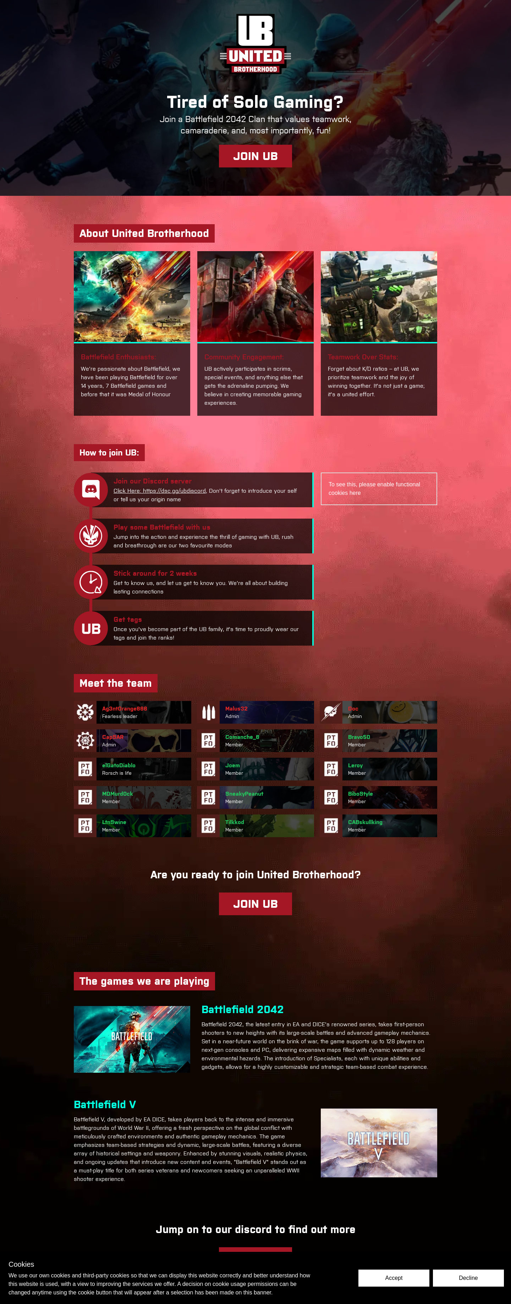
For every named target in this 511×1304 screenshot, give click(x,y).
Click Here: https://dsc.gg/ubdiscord (160, 490)
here (355, 493)
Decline (468, 1278)
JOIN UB (255, 156)
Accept (394, 1278)
